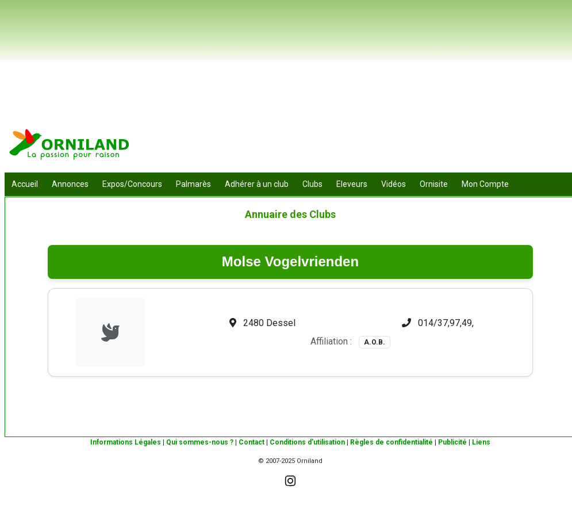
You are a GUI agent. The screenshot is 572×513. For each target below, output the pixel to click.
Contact (251, 442)
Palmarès (193, 184)
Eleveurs (351, 184)
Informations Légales (125, 442)
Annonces (70, 184)
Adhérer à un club (257, 184)
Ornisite (434, 184)
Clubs (312, 184)
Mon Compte (485, 184)
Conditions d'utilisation (307, 442)
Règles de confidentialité (391, 442)
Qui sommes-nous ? (199, 442)
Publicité (452, 442)
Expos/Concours (132, 184)
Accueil (24, 184)
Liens (481, 442)
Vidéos (393, 184)
